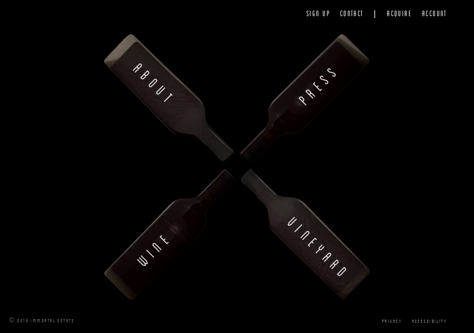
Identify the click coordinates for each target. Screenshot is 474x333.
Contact (352, 13)
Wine (154, 248)
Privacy (392, 320)
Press (319, 84)
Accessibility (429, 320)
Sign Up (318, 13)
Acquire (399, 13)
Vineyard (319, 248)
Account (434, 13)
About (155, 84)
